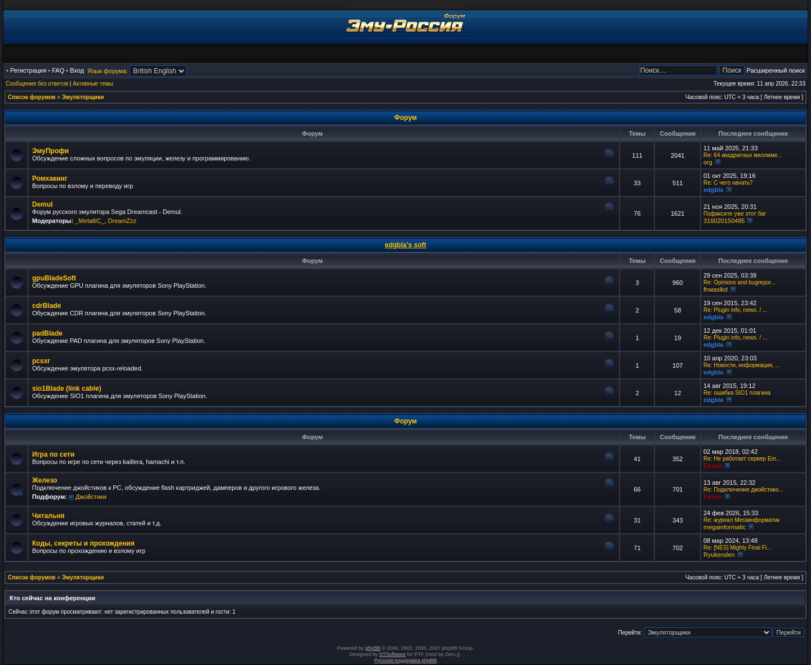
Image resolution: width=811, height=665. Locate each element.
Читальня (48, 516)
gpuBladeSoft (54, 278)
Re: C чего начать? (728, 183)
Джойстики (90, 496)
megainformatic (724, 527)
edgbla (713, 189)
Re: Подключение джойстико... (743, 490)
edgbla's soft (405, 245)
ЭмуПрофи (50, 151)
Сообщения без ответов (37, 84)
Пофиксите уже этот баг (734, 214)
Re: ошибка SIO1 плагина (736, 393)
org (707, 162)
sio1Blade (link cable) (66, 388)
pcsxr (41, 361)
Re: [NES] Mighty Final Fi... (737, 548)
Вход (77, 70)
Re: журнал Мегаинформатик (741, 520)
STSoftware (392, 654)
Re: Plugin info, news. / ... (735, 310)
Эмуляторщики (83, 97)
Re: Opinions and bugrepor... (739, 282)
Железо (44, 480)
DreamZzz (122, 220)
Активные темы (93, 84)
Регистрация (28, 70)
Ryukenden (719, 554)
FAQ (58, 70)
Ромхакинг (50, 178)
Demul (42, 204)
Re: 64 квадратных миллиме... (742, 155)
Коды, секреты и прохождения (83, 543)
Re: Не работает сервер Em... (742, 459)
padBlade (47, 333)
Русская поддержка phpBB (406, 660)
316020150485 (724, 220)
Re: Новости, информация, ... (741, 365)
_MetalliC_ (89, 220)
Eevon (712, 465)
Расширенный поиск (775, 70)
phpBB (372, 648)
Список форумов (32, 97)
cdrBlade (46, 306)
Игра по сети (53, 454)
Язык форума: (107, 71)
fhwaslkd (715, 289)
